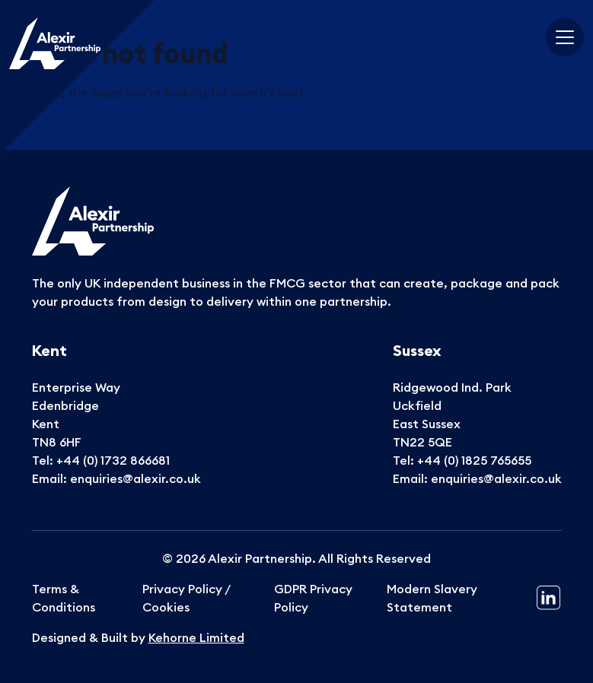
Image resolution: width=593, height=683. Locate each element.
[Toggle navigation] (565, 37)
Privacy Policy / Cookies (186, 598)
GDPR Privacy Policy (313, 598)
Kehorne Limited (196, 637)
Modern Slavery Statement (432, 598)
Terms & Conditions (63, 598)
